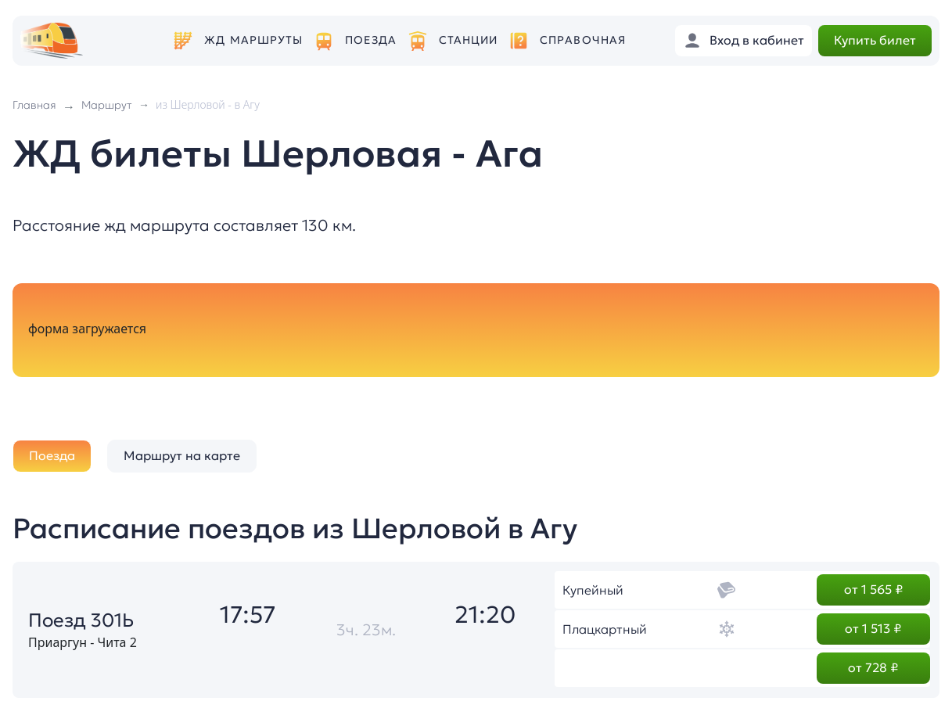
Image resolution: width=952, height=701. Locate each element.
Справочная (583, 40)
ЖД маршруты (253, 40)
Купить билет (875, 40)
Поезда (371, 40)
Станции (468, 40)
